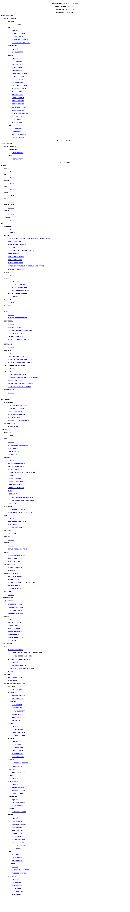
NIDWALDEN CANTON (16, 567)
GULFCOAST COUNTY (19, 85)
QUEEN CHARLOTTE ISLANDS (22, 665)
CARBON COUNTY (18, 128)
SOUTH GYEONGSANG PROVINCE (20, 362)
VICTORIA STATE (14, 417)
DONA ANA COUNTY (19, 787)
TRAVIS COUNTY (17, 119)
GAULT (10, 475)
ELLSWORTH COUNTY (20, 747)
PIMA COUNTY (17, 689)
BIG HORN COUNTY (19, 882)
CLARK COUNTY (17, 24)
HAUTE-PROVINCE (14, 478)
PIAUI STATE (12, 640)
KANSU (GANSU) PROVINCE (17, 244)
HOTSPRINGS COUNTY (20, 134)
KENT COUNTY (13, 454)
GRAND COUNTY (17, 861)
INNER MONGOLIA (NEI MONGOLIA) (21, 250)
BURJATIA (11, 232)
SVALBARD (12, 533)
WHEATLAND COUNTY (20, 40)
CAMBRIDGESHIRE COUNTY (18, 445)
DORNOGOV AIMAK (15, 327)
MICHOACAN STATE (15, 677)
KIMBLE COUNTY (18, 101)
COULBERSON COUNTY (20, 824)
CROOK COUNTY (18, 885)
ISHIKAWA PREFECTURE (20, 290)
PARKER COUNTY (18, 110)
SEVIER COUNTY (18, 699)
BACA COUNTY (17, 705)
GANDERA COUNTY (18, 82)
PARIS (10, 491)
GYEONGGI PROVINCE (16, 356)
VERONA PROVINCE (15, 527)
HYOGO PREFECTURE (19, 287)
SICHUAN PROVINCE (15, 263)
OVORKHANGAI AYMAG (16, 336)
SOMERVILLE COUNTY (20, 113)
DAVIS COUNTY (17, 854)
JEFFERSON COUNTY (19, 717)
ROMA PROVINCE (14, 524)
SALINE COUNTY (18, 757)
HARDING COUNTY (18, 790)
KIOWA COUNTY (17, 720)
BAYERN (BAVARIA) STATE (17, 509)
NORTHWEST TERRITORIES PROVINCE (22, 668)
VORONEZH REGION (15, 589)
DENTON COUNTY (18, 827)
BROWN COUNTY (18, 67)
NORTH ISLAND (13, 426)
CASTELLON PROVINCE (16, 555)
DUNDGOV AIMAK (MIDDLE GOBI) (20, 330)
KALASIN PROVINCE (15, 380)
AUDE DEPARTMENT (15, 469)
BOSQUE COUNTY (18, 64)
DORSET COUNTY (14, 448)
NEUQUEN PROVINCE (15, 607)
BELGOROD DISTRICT (16, 576)
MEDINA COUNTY (18, 104)
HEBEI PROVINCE (14, 247)
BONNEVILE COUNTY (19, 732)
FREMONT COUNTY (19, 714)
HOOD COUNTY (17, 95)
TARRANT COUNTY (18, 116)
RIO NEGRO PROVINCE (16, 610)
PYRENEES (12, 503)
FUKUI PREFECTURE (19, 284)
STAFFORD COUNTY (19, 873)
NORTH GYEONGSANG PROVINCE (20, 359)
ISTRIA (10, 435)
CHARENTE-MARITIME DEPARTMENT (21, 472)
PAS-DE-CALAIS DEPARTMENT (22, 497)
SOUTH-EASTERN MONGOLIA (18, 339)
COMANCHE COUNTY (19, 73)
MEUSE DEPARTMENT (16, 488)
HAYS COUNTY (17, 92)
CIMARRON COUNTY (19, 802)
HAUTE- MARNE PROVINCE (17, 482)
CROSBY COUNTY (18, 76)
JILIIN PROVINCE (14, 254)
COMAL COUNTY (18, 70)
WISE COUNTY (17, 122)
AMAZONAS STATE (14, 622)
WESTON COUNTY (18, 894)
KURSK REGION (13, 579)
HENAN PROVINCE (14, 241)
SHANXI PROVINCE (15, 260)
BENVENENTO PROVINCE (17, 521)
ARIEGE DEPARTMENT (16, 466)
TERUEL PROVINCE (15, 561)
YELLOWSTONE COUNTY (21, 43)
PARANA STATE (13, 634)
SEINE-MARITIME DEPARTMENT (23, 500)
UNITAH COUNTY (18, 137)
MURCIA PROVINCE (15, 558)
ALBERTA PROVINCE (15, 650)
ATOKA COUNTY (17, 52)
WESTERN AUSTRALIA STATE (18, 420)
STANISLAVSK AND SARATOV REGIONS (22, 582)
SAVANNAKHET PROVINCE (17, 318)
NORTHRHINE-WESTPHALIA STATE (20, 512)
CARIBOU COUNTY (18, 735)
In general (15, 30)
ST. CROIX (11, 570)
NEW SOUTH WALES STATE (17, 405)
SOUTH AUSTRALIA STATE (17, 414)
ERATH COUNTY (17, 79)
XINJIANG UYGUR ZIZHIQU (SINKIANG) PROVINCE (26, 266)
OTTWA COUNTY (17, 754)
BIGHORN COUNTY (18, 33)
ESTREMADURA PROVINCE (17, 549)
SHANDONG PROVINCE (16, 257)
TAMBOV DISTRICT (15, 585)
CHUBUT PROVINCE (15, 604)
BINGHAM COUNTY (18, 729)
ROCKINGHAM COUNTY (20, 870)
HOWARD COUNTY (18, 695)
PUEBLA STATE (13, 680)
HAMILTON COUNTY (19, 88)
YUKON (10, 671)
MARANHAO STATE (15, 628)
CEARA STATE (13, 625)
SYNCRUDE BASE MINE (23, 656)
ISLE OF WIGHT (13, 451)
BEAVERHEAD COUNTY (20, 763)
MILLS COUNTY (17, 836)
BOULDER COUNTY (18, 711)
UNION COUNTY (17, 793)
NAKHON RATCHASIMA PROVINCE (20, 384)
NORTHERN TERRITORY (16, 408)
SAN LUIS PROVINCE (15, 613)
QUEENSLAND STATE (15, 411)
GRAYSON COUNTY (18, 830)
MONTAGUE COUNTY (19, 107)
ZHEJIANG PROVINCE (16, 269)
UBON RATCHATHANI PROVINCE (19, 387)
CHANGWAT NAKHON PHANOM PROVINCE (23, 377)
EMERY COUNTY (17, 131)
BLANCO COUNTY (18, 61)
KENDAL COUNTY (18, 98)
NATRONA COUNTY (18, 891)
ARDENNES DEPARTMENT (17, 463)
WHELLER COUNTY (19, 812)
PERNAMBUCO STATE (15, 637)
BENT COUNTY (17, 708)
